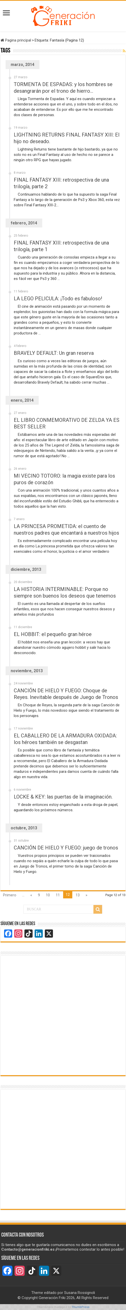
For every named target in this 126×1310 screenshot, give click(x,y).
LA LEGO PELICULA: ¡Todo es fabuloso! (58, 298)
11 (58, 895)
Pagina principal (16, 40)
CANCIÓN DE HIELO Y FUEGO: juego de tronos (66, 848)
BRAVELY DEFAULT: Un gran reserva (54, 353)
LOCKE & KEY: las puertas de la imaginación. (63, 797)
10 (48, 895)
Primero (9, 895)
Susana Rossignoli (79, 1292)
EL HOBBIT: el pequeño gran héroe (53, 634)
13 (78, 895)
